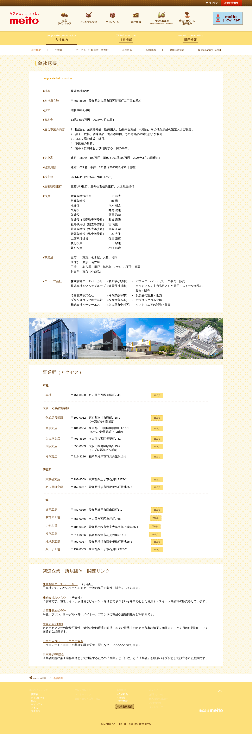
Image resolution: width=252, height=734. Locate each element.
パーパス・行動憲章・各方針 (92, 50)
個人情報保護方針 (158, 698)
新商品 (34, 694)
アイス (34, 707)
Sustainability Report (209, 50)
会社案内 (123, 694)
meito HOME (39, 678)
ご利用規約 (155, 703)
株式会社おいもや (54, 597)
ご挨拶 (58, 50)
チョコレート (38, 697)
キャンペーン (156, 690)
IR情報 (121, 697)
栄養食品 (35, 711)
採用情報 (123, 701)
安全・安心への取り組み (87, 698)
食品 (33, 701)
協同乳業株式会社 (54, 610)
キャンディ (37, 704)
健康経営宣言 (177, 50)
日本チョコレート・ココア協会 (63, 641)
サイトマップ (156, 707)
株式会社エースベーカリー (60, 584)
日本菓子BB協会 (53, 654)
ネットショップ (83, 694)
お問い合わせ (156, 694)
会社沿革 (127, 50)
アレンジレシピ (83, 690)
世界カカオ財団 (53, 624)
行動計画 (151, 50)
